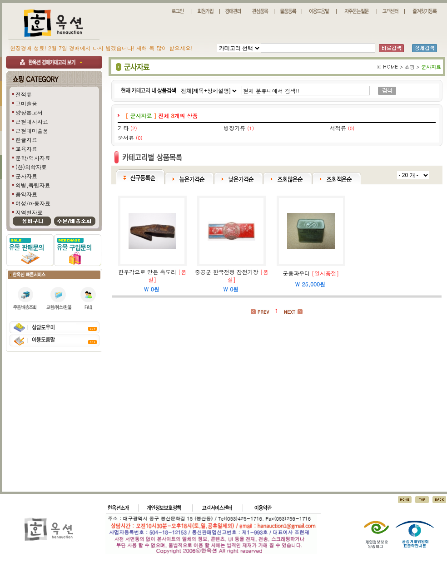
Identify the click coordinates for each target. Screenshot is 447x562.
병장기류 (234, 128)
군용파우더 (296, 273)
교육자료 (26, 149)
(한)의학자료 (31, 167)
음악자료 (26, 194)
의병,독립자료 (32, 185)
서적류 (338, 128)
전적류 (23, 94)
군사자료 (26, 176)
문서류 (126, 137)
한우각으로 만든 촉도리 (147, 272)
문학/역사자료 (32, 158)
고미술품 (26, 103)
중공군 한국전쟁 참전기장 (226, 272)
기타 (123, 128)
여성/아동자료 (32, 203)
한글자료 (26, 139)
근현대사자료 (31, 121)
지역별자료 (29, 212)
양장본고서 (29, 112)
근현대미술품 (31, 130)
